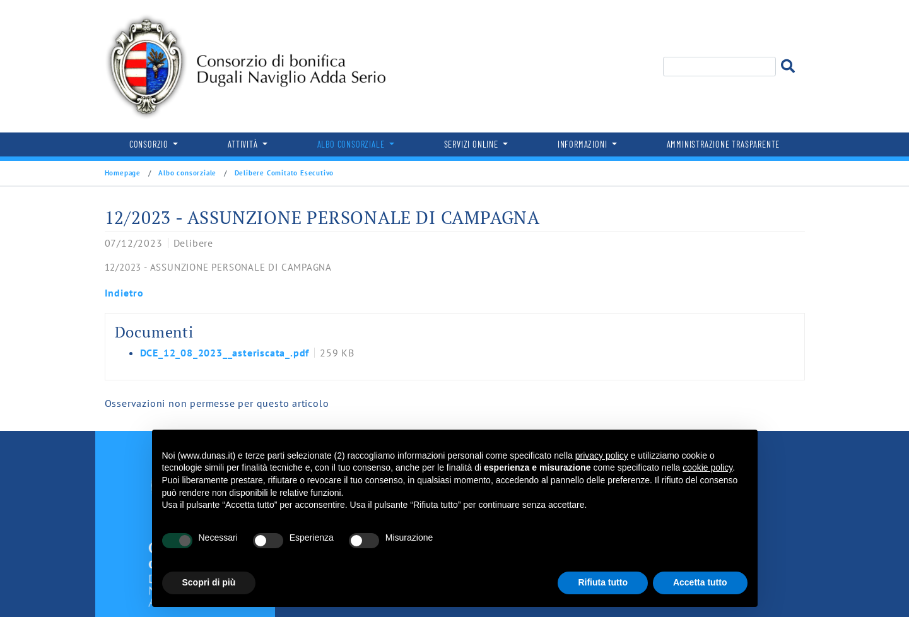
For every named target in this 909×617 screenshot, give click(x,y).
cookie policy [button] (707, 467)
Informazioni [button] (583, 144)
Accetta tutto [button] (700, 582)
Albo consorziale (187, 172)
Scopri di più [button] (209, 582)
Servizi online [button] (472, 144)
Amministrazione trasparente (723, 144)
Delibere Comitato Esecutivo (283, 172)
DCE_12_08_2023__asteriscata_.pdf (225, 352)
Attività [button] (244, 144)
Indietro (124, 292)
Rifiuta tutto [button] (603, 582)
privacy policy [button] (601, 455)
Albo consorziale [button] (352, 144)
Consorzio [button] (150, 144)
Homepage (124, 172)
